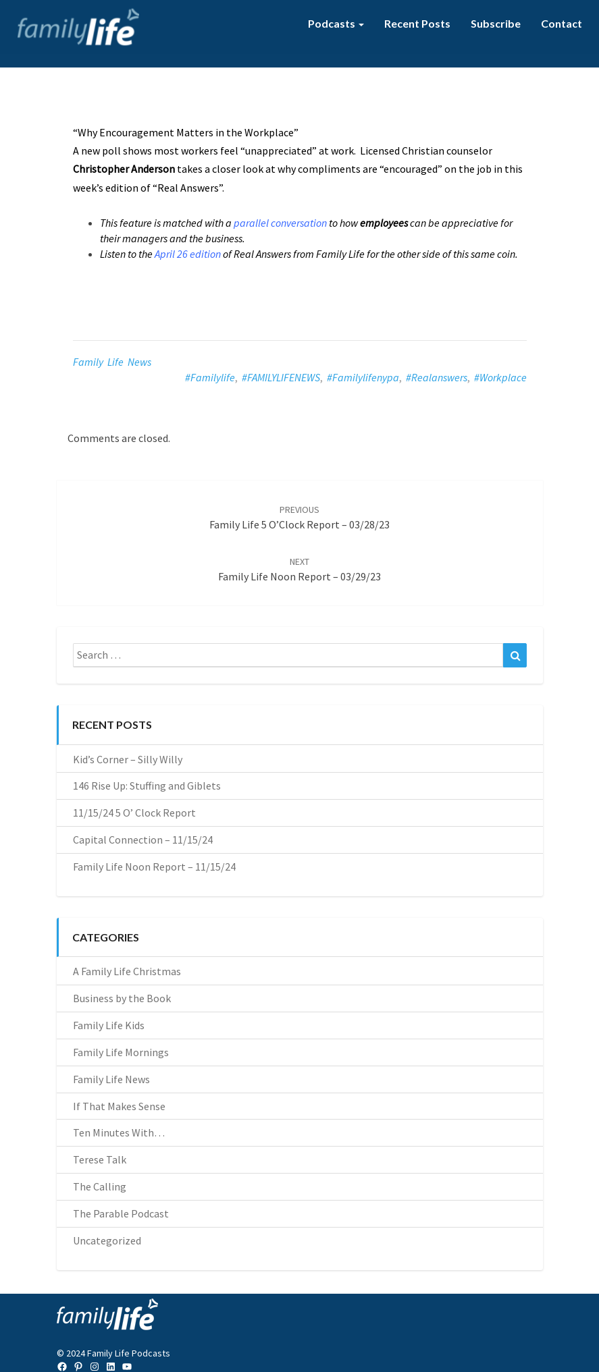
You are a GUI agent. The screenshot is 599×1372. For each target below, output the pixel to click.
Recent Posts (417, 23)
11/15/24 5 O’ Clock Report (134, 812)
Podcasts (336, 23)
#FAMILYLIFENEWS (281, 377)
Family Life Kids (109, 1025)
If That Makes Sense (119, 1106)
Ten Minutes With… (119, 1132)
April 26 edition (188, 253)
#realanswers (436, 377)
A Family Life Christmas (127, 971)
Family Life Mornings (121, 1052)
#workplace (500, 377)
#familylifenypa (363, 377)
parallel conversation (280, 222)
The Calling (99, 1186)
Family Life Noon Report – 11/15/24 (154, 866)
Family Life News (112, 361)
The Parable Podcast (121, 1213)
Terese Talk (99, 1159)
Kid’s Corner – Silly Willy (127, 759)
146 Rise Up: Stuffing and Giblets (147, 785)
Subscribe (496, 23)
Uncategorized (107, 1240)
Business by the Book (122, 998)
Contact (561, 23)
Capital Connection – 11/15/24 (143, 839)
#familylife (210, 377)
